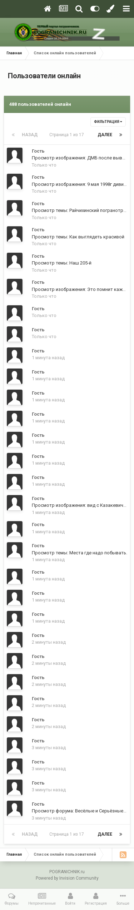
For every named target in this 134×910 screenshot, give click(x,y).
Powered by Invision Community (67, 878)
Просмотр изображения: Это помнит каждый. (82, 289)
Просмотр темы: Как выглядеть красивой (78, 236)
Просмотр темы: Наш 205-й (61, 263)
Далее (105, 134)
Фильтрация (108, 122)
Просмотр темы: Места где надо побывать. (79, 552)
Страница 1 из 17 (67, 134)
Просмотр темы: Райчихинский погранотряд (80, 210)
